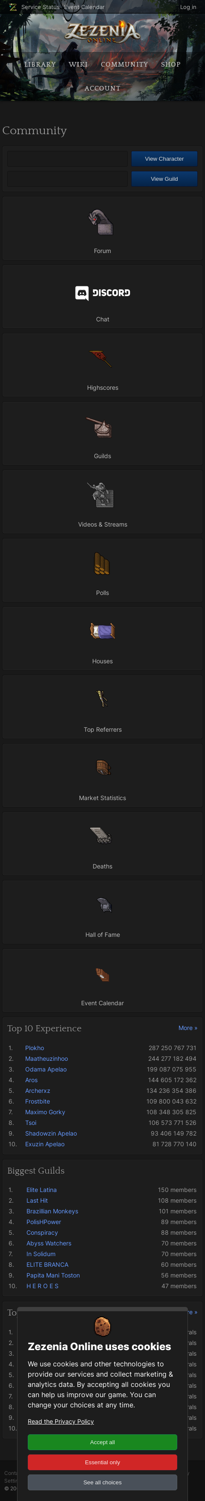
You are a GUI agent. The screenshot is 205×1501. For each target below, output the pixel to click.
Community (124, 64)
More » (188, 1027)
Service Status (40, 7)
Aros (31, 1079)
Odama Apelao (46, 1069)
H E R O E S (42, 1285)
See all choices (102, 1482)
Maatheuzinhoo (46, 1058)
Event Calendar (84, 7)
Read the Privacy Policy (61, 1421)
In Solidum (41, 1253)
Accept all (102, 1442)
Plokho (34, 1047)
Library (40, 64)
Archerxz (37, 1090)
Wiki (78, 64)
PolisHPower (43, 1221)
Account (102, 88)
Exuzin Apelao (44, 1144)
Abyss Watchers (48, 1243)
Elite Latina (41, 1189)
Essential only (102, 1462)
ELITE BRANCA (47, 1264)
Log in (188, 6)
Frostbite (37, 1101)
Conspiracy (42, 1232)
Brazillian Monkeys (52, 1211)
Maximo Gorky (45, 1111)
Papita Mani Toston (53, 1275)
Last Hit (37, 1200)
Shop (171, 64)
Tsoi (30, 1122)
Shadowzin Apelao (51, 1133)
